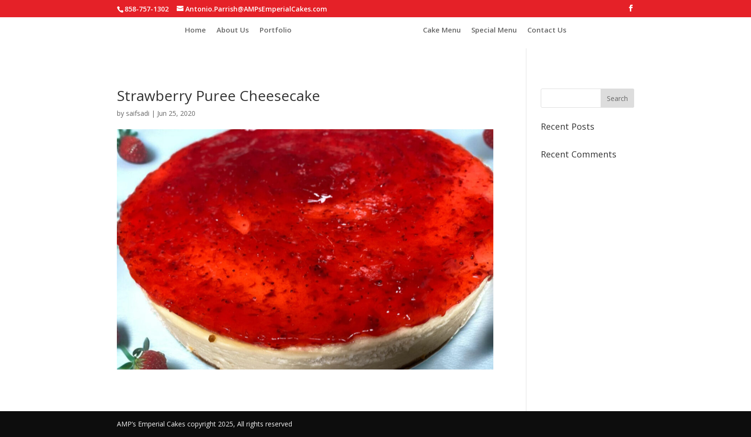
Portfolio (276, 29)
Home (195, 29)
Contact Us (547, 29)
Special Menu (494, 29)
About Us (232, 29)
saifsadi (137, 113)
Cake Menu (442, 29)
